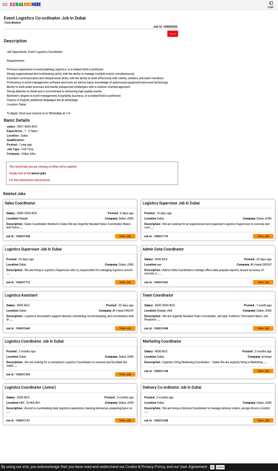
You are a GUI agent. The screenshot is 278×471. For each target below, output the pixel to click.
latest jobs (38, 173)
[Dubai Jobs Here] (25, 6)
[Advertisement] (231, 101)
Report (172, 33)
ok (212, 467)
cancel (220, 467)
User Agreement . (194, 466)
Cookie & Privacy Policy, (146, 466)
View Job (125, 236)
